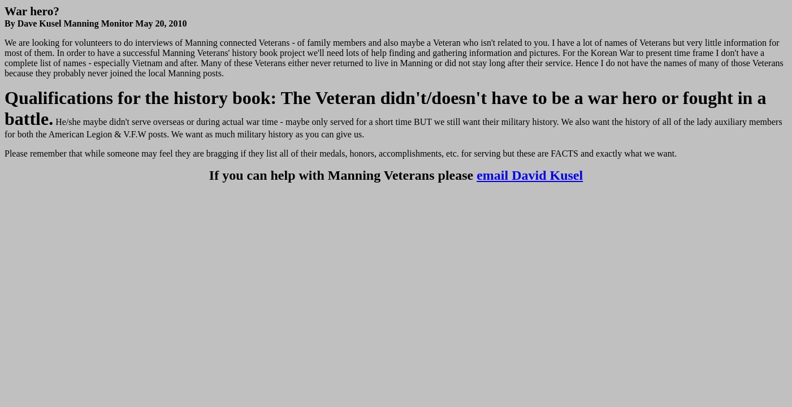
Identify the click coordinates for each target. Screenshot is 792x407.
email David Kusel (530, 175)
